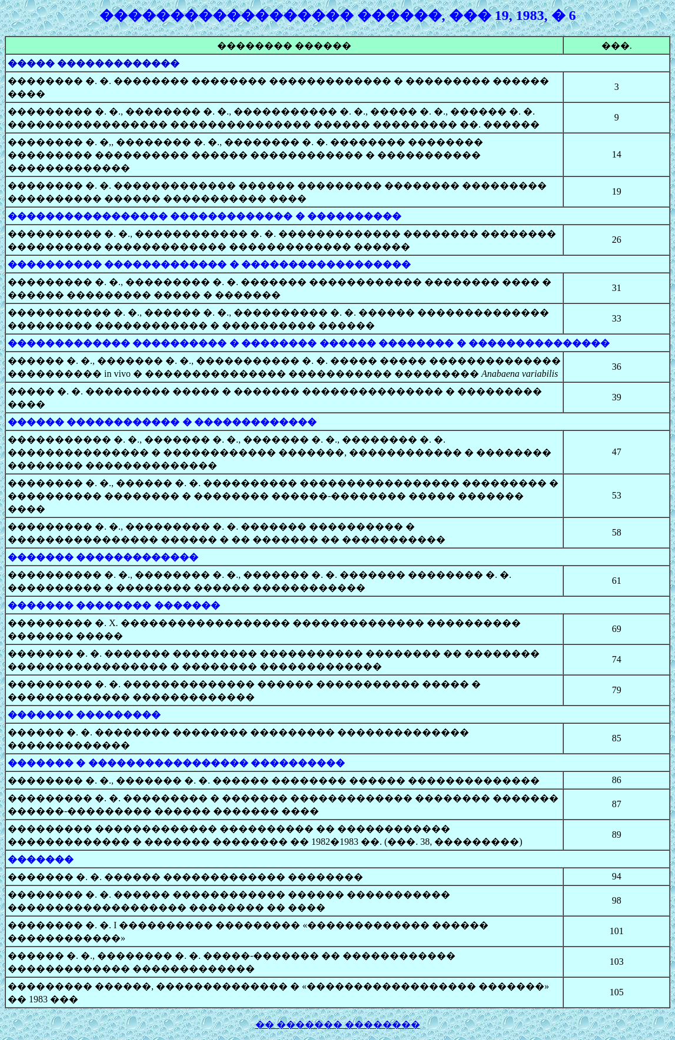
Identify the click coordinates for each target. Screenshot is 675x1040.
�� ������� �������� (337, 1024)
